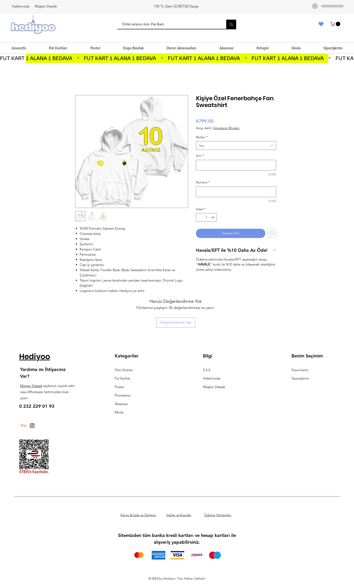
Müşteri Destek (46, 6)
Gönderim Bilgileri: (226, 128)
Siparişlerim (300, 378)
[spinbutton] (206, 217)
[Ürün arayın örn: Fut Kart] (169, 24)
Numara (203, 182)
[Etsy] (24, 425)
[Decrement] (199, 217)
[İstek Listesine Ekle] (271, 233)
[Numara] (236, 192)
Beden (202, 137)
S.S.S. (207, 370)
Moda (119, 412)
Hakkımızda (20, 6)
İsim (200, 156)
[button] (335, 24)
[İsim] (236, 165)
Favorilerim (299, 370)
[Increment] (213, 217)
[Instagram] (32, 425)
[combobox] (236, 145)
